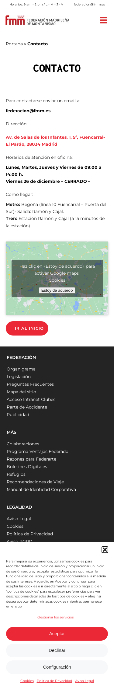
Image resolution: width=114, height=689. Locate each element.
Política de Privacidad (54, 681)
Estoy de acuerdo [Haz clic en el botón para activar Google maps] (57, 290)
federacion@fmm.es (89, 4)
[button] (105, 550)
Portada (14, 44)
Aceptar (57, 633)
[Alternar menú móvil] (104, 20)
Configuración (57, 667)
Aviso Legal (84, 681)
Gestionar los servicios (55, 617)
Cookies (27, 681)
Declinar (57, 650)
